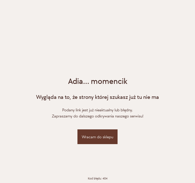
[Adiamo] (97, 52)
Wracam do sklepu (97, 136)
